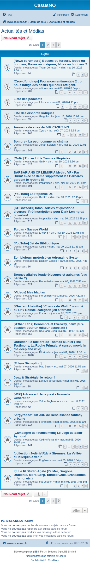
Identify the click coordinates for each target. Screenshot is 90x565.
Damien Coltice (48, 260)
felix (41, 102)
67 (75, 356)
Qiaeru (62, 556)
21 (70, 335)
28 (80, 166)
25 (75, 187)
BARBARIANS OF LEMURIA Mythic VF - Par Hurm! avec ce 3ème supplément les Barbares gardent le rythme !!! (48, 176)
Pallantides (45, 182)
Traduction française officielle (39, 556)
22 (75, 335)
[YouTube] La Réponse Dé (33, 194)
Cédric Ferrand (48, 439)
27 (75, 166)
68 (80, 356)
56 (80, 151)
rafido (42, 88)
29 (85, 166)
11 (70, 92)
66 (70, 356)
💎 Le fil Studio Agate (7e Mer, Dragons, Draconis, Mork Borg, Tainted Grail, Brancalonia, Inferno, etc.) (50, 474)
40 (75, 299)
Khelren (43, 313)
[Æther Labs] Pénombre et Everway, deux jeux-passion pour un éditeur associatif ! (49, 325)
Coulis (43, 246)
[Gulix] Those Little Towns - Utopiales (42, 158)
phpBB (34, 551)
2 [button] (48, 45)
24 (70, 187)
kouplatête (45, 218)
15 (85, 426)
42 (85, 299)
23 (80, 335)
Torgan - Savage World (31, 229)
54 (70, 151)
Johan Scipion (47, 144)
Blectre (43, 197)
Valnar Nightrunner (50, 401)
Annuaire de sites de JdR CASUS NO (41, 127)
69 (85, 356)
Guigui (43, 116)
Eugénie (44, 460)
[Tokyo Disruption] (28, 363)
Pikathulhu (45, 352)
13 (80, 92)
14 (85, 92)
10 (75, 106)
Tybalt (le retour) (48, 67)
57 (85, 151)
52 (70, 222)
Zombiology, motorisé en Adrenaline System (47, 257)
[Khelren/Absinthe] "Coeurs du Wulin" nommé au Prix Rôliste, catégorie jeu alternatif (48, 308)
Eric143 (43, 232)
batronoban (46, 481)
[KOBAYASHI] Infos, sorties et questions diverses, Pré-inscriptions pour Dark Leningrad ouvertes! (49, 211)
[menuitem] (7, 15)
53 (75, 222)
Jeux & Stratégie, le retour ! (34, 377)
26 (70, 166)
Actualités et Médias (22, 31)
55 (75, 151)
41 (80, 299)
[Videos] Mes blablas (29, 292)
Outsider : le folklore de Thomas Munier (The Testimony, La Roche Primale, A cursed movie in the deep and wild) (50, 345)
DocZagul (44, 330)
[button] (58, 45)
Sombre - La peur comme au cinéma (41, 141)
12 (75, 92)
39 (70, 299)
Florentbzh (45, 281)
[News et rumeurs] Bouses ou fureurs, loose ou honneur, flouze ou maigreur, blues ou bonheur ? (50, 62)
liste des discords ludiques (34, 113)
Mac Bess (45, 366)
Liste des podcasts (28, 99)
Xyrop (42, 130)
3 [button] (53, 45)
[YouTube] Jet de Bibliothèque (36, 243)
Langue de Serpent (50, 380)
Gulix (42, 161)
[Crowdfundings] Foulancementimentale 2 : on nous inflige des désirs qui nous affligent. (49, 83)
